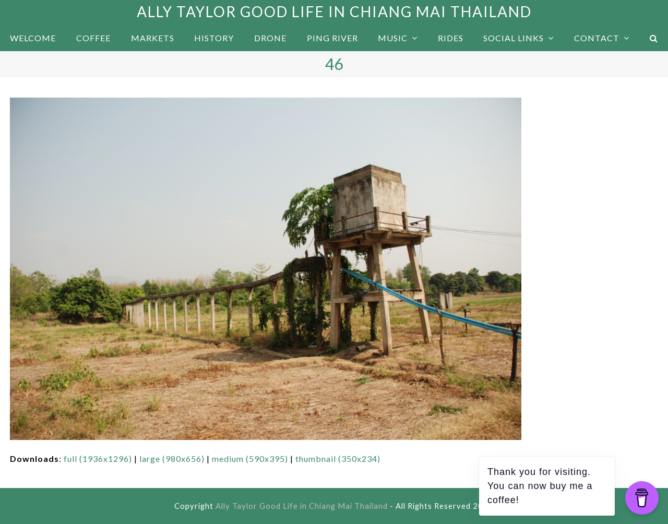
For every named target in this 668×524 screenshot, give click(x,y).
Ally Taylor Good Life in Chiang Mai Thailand (334, 11)
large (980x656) (172, 458)
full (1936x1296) (98, 458)
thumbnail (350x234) (337, 458)
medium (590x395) (250, 458)
